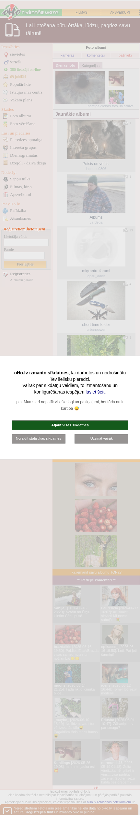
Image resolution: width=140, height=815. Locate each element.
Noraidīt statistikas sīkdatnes (38, 438)
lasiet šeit (95, 391)
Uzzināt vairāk (101, 438)
